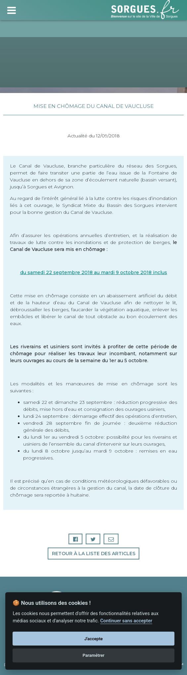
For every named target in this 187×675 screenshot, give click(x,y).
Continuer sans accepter (126, 621)
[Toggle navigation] (11, 9)
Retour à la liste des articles (93, 553)
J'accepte (93, 638)
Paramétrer (93, 655)
